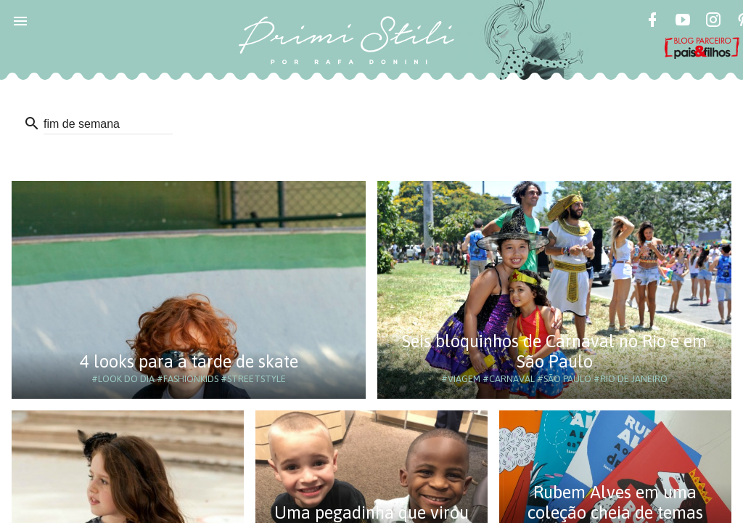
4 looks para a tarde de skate (189, 361)
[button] (20, 20)
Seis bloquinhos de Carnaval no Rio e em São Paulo (554, 351)
